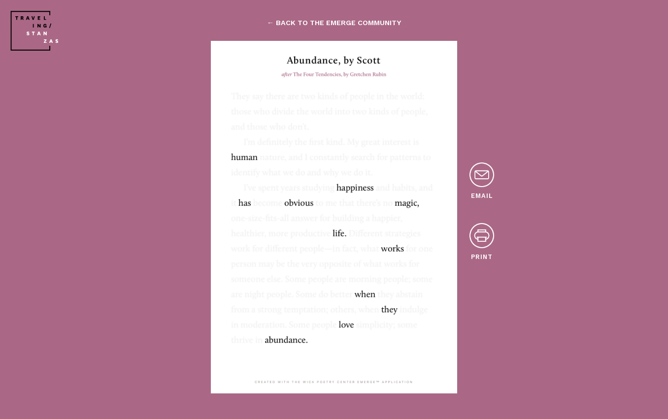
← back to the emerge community (334, 23)
